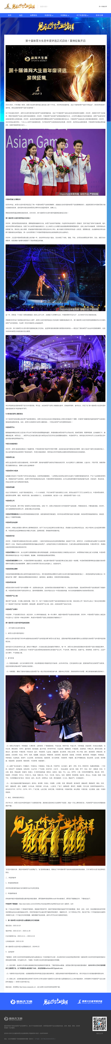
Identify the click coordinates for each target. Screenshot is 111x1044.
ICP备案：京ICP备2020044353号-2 (45, 1039)
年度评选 (49, 15)
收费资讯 (33, 15)
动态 (20, 15)
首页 (9, 15)
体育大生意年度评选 (19, 6)
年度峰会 (65, 15)
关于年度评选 (82, 15)
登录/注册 (99, 15)
